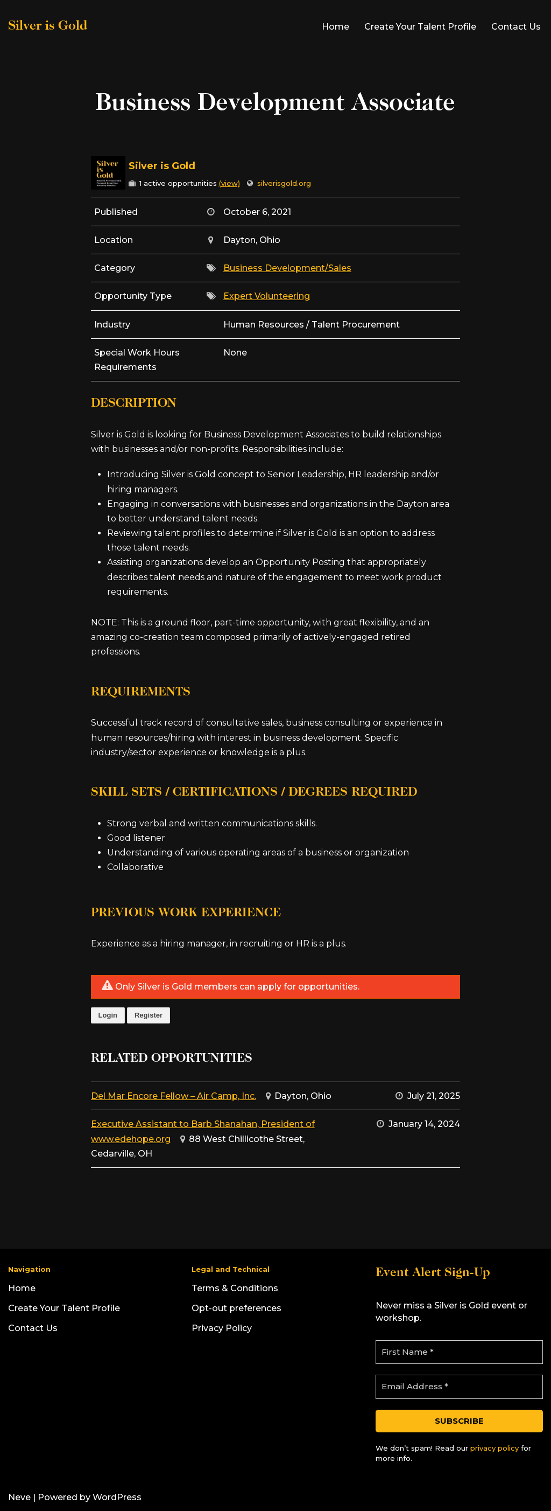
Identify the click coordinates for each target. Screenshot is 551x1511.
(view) (229, 183)
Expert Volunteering (266, 296)
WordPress (117, 1497)
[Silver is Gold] (82, 26)
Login (107, 1015)
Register (149, 1015)
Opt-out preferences (236, 1308)
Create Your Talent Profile (420, 27)
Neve (19, 1497)
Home (335, 27)
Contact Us (516, 27)
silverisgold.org (284, 183)
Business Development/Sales (287, 268)
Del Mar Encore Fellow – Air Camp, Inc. (173, 1096)
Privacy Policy (222, 1328)
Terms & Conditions (235, 1288)
